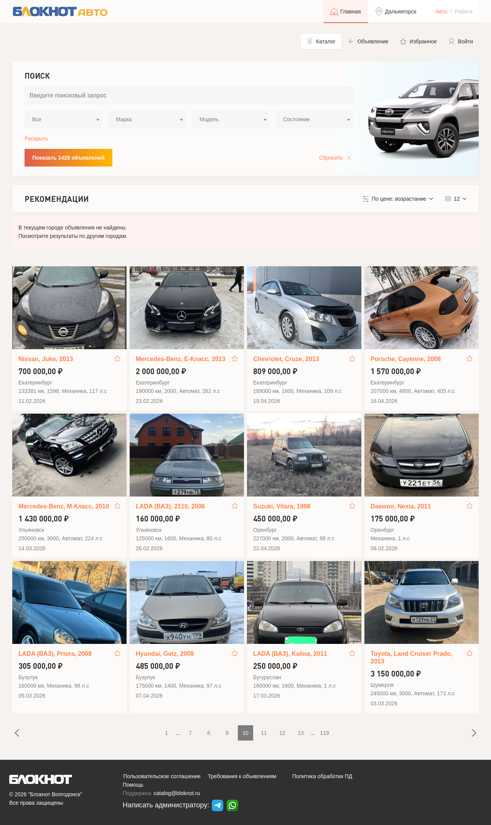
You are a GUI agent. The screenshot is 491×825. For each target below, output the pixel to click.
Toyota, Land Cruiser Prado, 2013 (411, 657)
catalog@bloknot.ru (177, 793)
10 (245, 733)
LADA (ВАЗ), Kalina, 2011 (290, 653)
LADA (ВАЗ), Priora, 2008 (55, 653)
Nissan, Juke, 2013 (45, 359)
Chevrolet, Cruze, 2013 (286, 359)
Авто (441, 11)
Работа (464, 11)
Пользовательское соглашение (162, 776)
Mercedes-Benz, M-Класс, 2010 (63, 506)
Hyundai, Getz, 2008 (165, 653)
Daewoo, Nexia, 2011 (401, 506)
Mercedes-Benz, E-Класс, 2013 (180, 359)
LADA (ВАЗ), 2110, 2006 (170, 506)
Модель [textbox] (209, 119)
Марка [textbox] (124, 119)
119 (324, 733)
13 (301, 733)
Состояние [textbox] (296, 119)
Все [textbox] (36, 119)
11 (264, 733)
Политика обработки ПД (322, 776)
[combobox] (63, 119)
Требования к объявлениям (242, 776)
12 (282, 733)
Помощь (133, 785)
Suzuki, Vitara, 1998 (281, 506)
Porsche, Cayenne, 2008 (406, 359)
